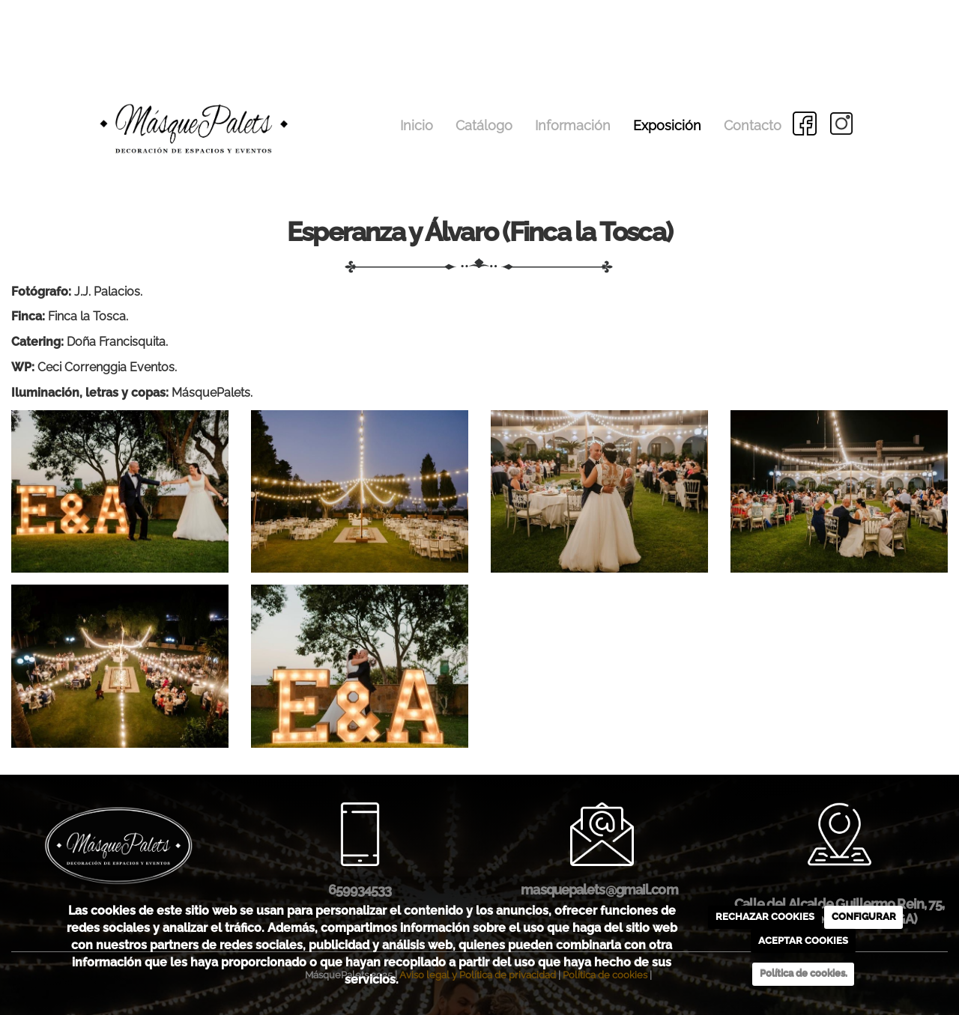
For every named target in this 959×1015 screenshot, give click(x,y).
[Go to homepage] (153, 102)
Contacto (752, 125)
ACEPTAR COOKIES (803, 940)
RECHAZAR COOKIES (765, 916)
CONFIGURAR (864, 916)
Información (573, 125)
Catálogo (484, 125)
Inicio (416, 125)
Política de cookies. (803, 973)
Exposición (667, 125)
